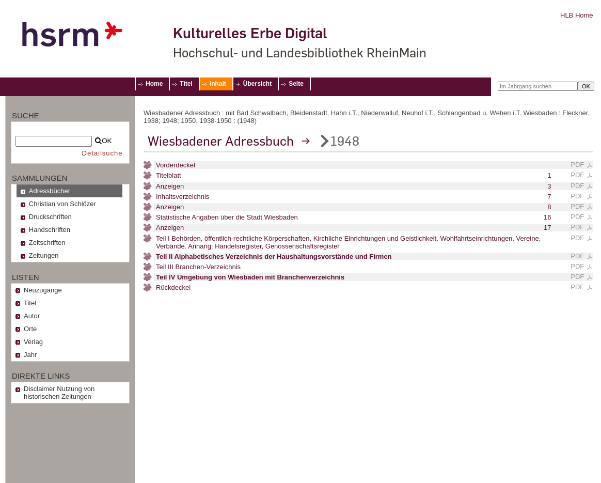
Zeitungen (44, 255)
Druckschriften (50, 217)
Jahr (30, 355)
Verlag (33, 342)
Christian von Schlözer (62, 204)
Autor (32, 316)
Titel (186, 83)
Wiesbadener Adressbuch (221, 141)
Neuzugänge (43, 290)
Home (154, 83)
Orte (30, 329)
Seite (296, 83)
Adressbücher (49, 191)
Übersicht (257, 83)
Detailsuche (102, 153)
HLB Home (576, 15)
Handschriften (49, 229)
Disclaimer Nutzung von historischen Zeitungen (59, 392)
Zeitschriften (47, 242)
